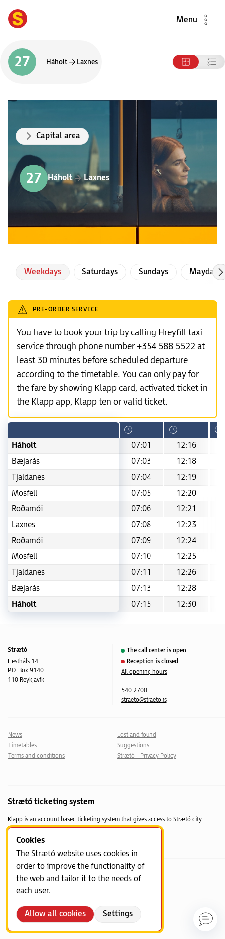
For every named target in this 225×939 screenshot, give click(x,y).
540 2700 (134, 690)
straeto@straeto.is (144, 700)
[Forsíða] (18, 20)
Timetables (22, 745)
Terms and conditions (36, 756)
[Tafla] (186, 62)
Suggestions (133, 745)
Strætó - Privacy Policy (146, 756)
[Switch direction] (51, 62)
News (15, 735)
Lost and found (136, 735)
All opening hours (144, 672)
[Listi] (212, 62)
